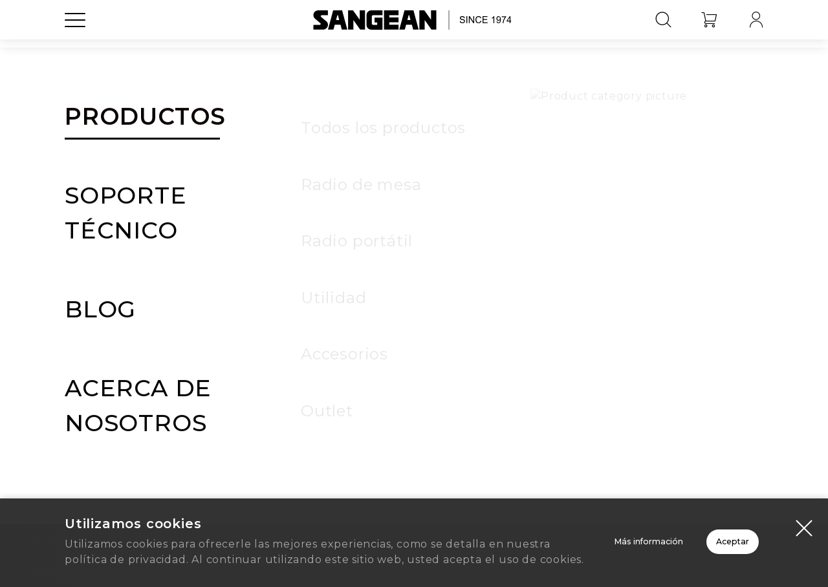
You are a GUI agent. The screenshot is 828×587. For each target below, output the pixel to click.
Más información (505, 529)
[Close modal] (804, 500)
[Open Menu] (75, 48)
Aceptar (689, 529)
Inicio (414, 426)
